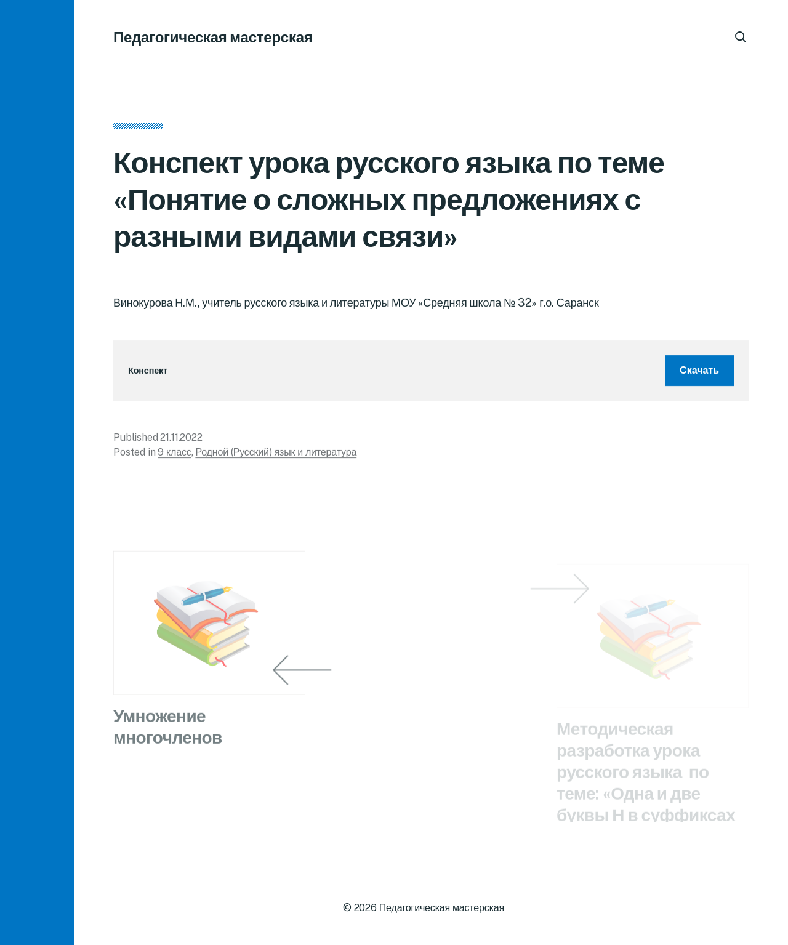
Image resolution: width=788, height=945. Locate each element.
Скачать (699, 372)
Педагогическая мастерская (213, 37)
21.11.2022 (181, 439)
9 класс (174, 454)
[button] (37, 472)
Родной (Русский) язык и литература (275, 454)
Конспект (147, 373)
